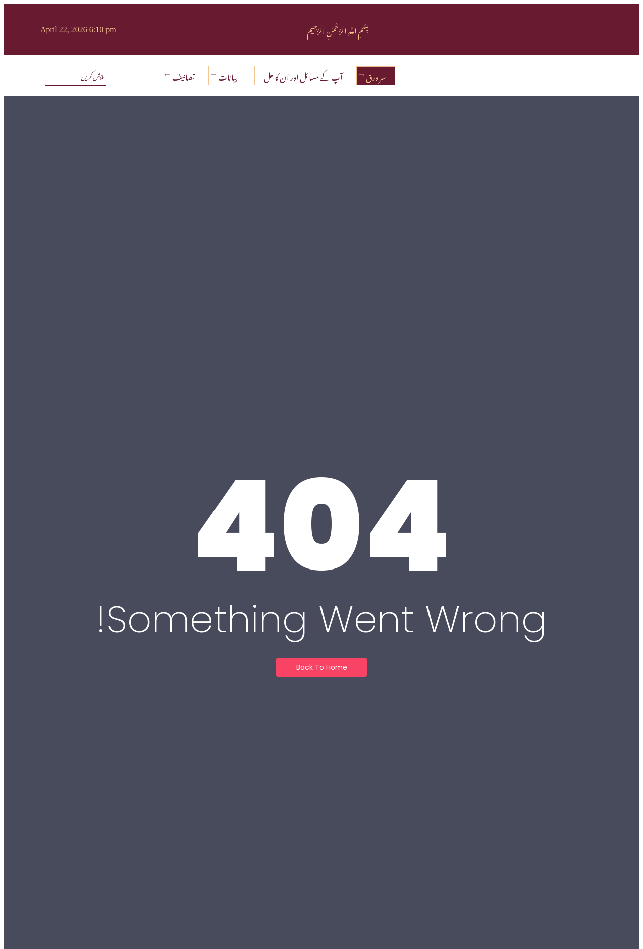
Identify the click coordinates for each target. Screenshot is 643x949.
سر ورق (374, 75)
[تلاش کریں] (75, 75)
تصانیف (181, 75)
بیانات (225, 75)
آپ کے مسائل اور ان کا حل (303, 75)
